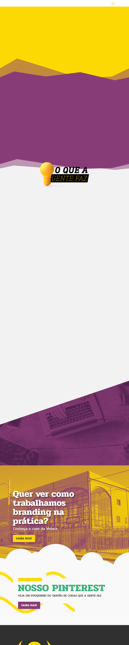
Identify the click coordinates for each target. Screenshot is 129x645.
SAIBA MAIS (24, 538)
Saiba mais (29, 605)
